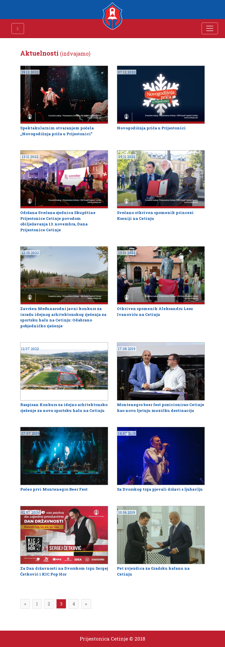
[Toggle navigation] (210, 28)
